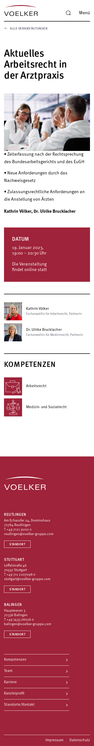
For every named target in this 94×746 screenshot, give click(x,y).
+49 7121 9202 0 (19, 530)
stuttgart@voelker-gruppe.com (27, 579)
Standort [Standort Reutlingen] (17, 544)
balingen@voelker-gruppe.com (27, 624)
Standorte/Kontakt (19, 705)
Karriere (10, 682)
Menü (84, 13)
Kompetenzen (15, 660)
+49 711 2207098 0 (21, 575)
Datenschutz (79, 740)
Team (8, 671)
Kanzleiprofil (14, 693)
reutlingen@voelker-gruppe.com (28, 534)
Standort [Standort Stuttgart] (17, 589)
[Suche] (68, 13)
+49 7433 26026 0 (20, 620)
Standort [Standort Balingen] (17, 634)
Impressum (54, 740)
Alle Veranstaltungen (25, 28)
